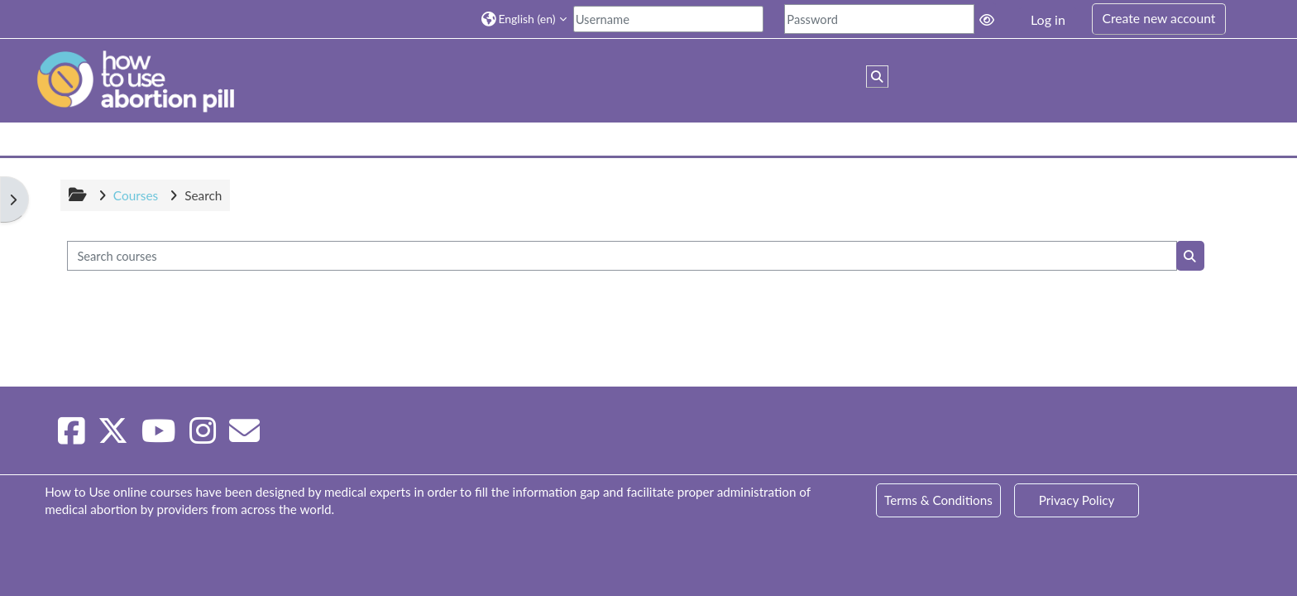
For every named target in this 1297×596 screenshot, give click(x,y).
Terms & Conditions (938, 500)
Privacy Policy (1077, 500)
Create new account (1159, 18)
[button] (523, 18)
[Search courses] (622, 256)
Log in (1048, 19)
